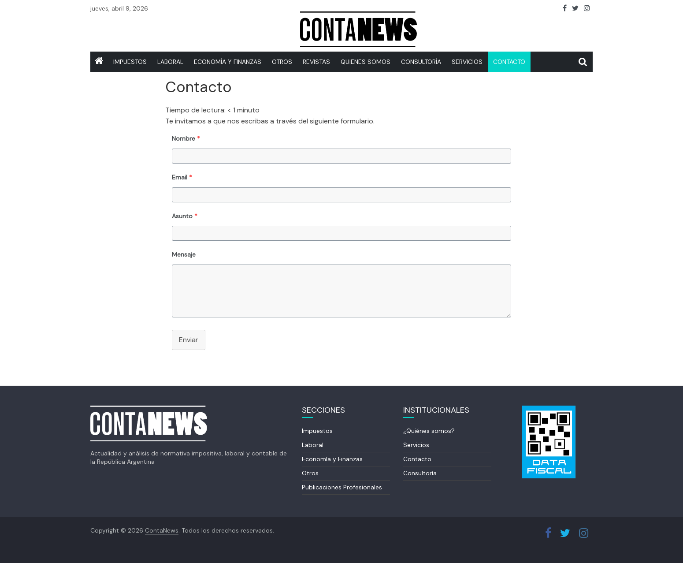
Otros (282, 62)
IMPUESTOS (130, 62)
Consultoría (421, 62)
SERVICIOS (467, 62)
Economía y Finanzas (227, 62)
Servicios (416, 445)
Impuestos (317, 431)
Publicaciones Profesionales (342, 487)
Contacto (509, 62)
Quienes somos (365, 62)
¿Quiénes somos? (429, 431)
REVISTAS (316, 62)
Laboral (170, 62)
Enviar (188, 339)
